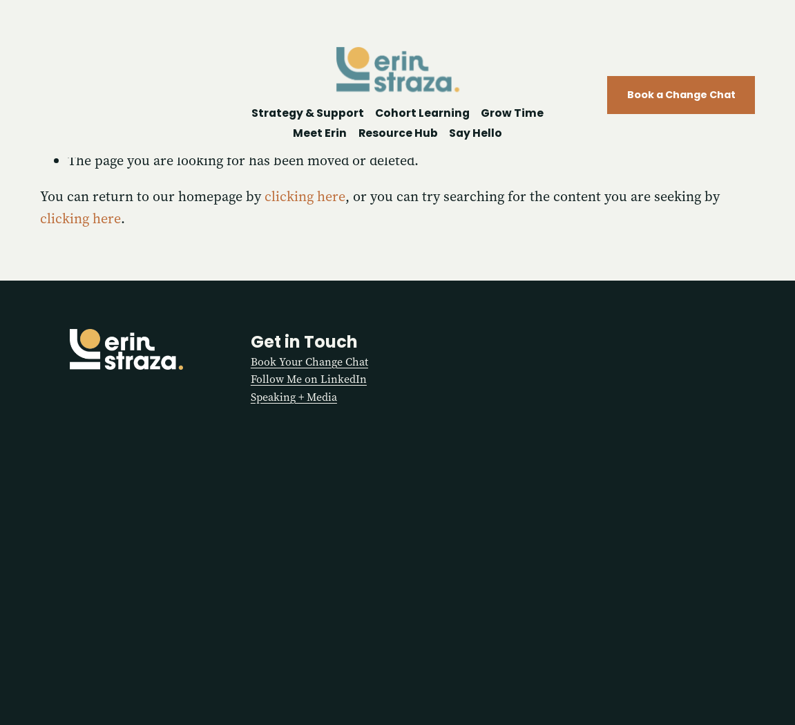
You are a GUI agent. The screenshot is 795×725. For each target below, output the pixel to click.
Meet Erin (320, 133)
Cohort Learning (422, 113)
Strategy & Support (307, 113)
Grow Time (512, 113)
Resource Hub (398, 133)
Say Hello (475, 133)
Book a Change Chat (681, 95)
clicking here (305, 196)
